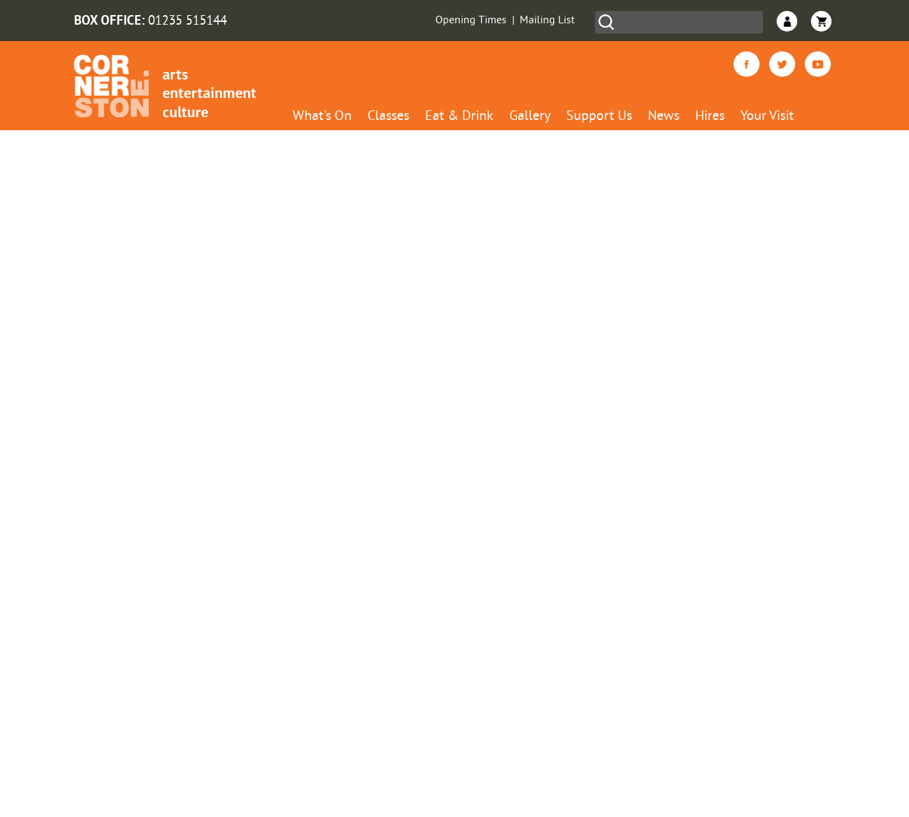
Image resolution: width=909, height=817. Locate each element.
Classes (388, 116)
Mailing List (547, 20)
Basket (821, 21)
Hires (710, 116)
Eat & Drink (459, 116)
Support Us (599, 116)
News (663, 116)
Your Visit (767, 116)
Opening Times (471, 20)
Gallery (529, 116)
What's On (322, 116)
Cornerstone (111, 85)
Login (787, 21)
